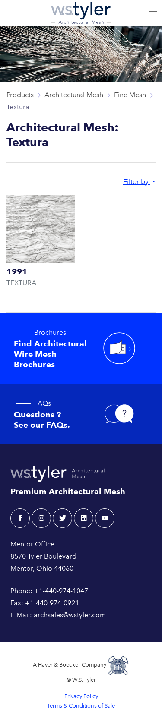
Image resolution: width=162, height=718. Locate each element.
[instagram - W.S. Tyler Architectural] (41, 518)
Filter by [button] (136, 182)
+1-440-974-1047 (61, 591)
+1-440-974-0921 (52, 603)
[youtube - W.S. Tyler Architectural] (104, 518)
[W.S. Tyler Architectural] (81, 13)
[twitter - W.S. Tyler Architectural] (62, 518)
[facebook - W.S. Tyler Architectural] (20, 518)
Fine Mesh (130, 95)
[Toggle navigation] (153, 13)
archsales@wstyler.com (70, 615)
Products (20, 95)
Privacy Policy (81, 696)
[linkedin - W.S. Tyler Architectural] (83, 518)
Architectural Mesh (73, 95)
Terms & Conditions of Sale (81, 705)
